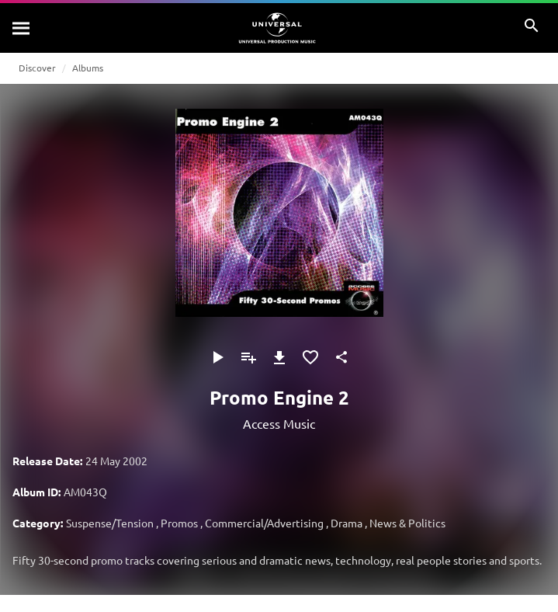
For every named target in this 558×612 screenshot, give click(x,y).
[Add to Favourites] (310, 357)
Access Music (279, 423)
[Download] (279, 357)
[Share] (341, 357)
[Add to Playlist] (248, 357)
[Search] (21, 28)
